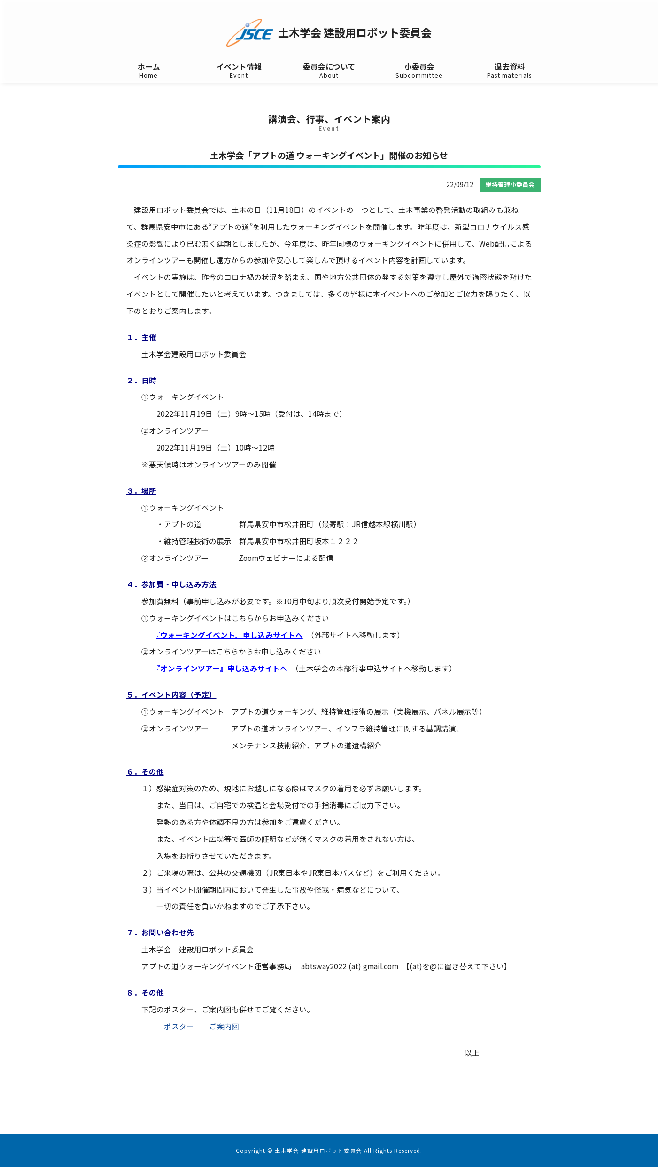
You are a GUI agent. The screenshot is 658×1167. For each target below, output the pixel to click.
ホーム (149, 70)
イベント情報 (239, 70)
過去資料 (509, 70)
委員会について (329, 70)
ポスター (179, 1026)
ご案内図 (224, 1026)
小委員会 (419, 70)
